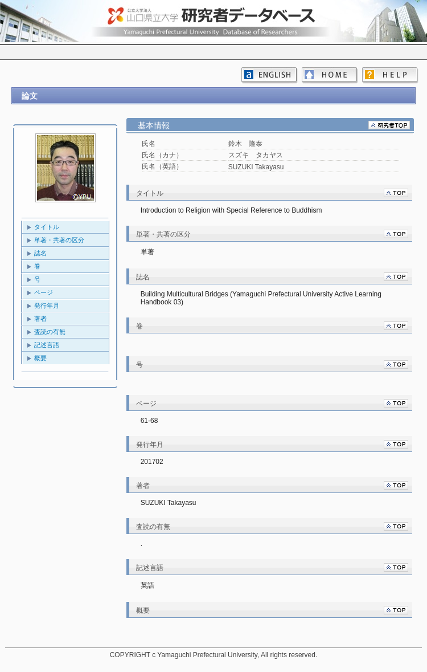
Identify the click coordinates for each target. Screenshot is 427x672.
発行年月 (46, 305)
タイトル (46, 226)
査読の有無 (49, 331)
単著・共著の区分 (59, 240)
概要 (40, 358)
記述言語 (46, 344)
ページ (43, 292)
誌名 (40, 253)
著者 (40, 318)
